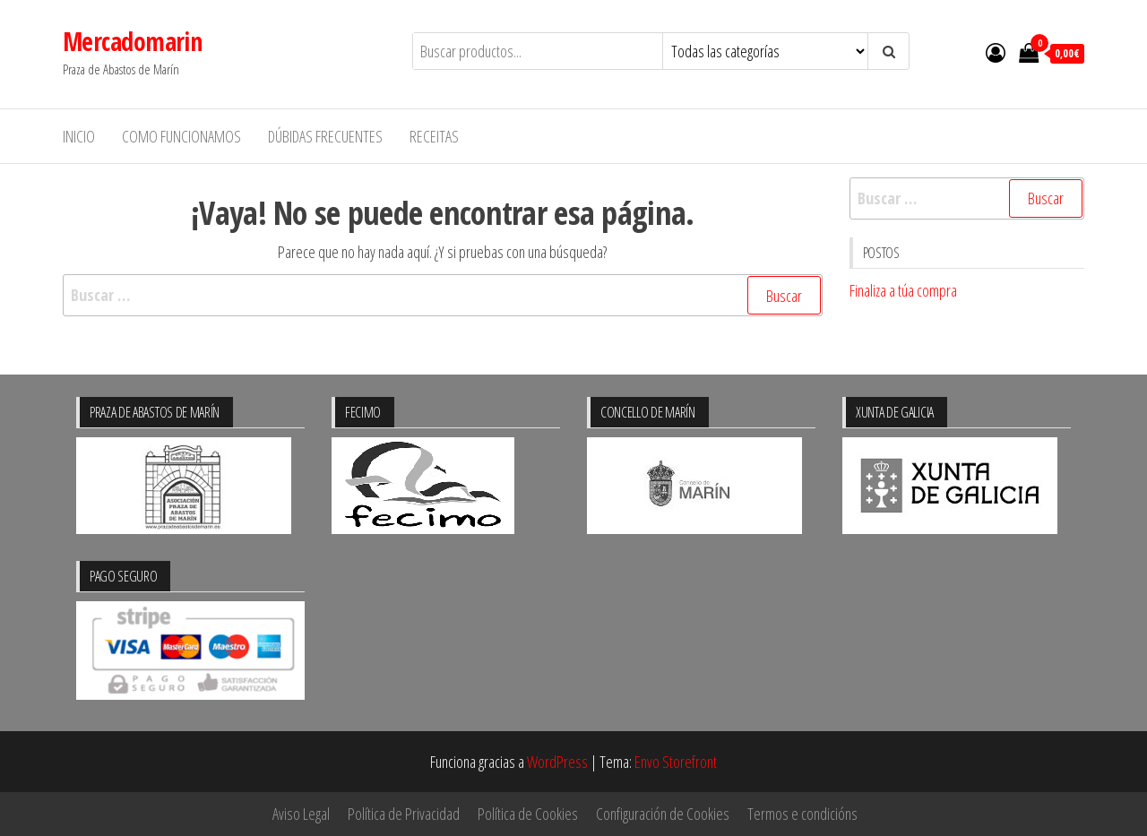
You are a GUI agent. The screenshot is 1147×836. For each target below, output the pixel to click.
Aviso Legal (301, 813)
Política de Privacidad (404, 813)
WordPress (557, 761)
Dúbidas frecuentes (325, 136)
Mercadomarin (132, 41)
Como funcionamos (181, 136)
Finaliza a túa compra (903, 290)
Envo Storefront (675, 761)
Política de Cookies (528, 813)
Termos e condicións (802, 813)
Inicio (79, 136)
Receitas (434, 136)
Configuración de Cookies (662, 813)
